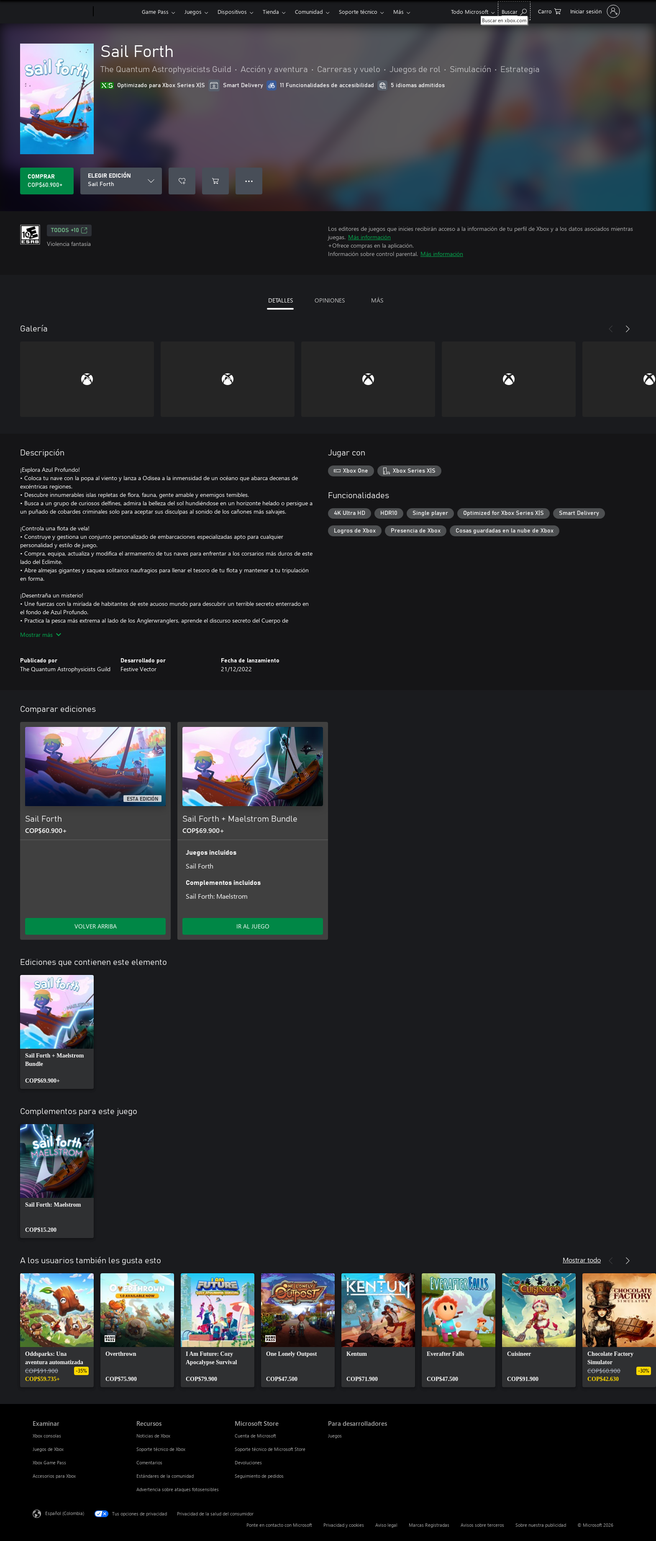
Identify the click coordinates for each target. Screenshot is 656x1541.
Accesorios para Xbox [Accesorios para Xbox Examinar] (54, 1476)
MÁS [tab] (377, 300)
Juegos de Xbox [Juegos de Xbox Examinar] (48, 1449)
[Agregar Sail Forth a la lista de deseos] (182, 181)
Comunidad (309, 11)
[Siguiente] (627, 329)
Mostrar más (40, 635)
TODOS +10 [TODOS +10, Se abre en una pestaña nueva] (69, 230)
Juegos (193, 11)
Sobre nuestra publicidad (540, 1525)
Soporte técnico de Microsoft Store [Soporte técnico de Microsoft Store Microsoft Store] (270, 1449)
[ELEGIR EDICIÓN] (121, 181)
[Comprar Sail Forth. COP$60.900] (47, 181)
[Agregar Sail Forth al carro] (215, 181)
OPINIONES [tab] (330, 300)
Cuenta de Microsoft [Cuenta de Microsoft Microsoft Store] (255, 1435)
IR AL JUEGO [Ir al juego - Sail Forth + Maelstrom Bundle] (252, 926)
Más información (369, 237)
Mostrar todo (582, 1259)
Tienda (271, 11)
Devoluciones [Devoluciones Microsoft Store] (248, 1462)
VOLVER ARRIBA (95, 926)
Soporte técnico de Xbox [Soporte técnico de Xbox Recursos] (160, 1449)
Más (398, 11)
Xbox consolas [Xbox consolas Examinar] (47, 1435)
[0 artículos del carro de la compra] (549, 11)
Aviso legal (386, 1525)
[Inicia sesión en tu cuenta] (594, 11)
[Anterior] (610, 329)
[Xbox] (116, 11)
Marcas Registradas (429, 1525)
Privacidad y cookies (343, 1525)
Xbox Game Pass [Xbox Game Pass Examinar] (49, 1462)
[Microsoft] (61, 11)
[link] (57, 1032)
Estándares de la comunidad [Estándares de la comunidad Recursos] (165, 1476)
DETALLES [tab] (280, 300)
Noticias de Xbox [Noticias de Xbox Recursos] (153, 1435)
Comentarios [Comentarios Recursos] (149, 1462)
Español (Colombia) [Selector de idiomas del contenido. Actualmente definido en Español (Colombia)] (64, 1513)
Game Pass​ (155, 11)
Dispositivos (232, 11)
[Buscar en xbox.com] (514, 10)
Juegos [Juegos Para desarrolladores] (335, 1435)
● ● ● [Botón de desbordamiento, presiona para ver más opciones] (249, 180)
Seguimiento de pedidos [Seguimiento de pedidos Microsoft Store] (259, 1476)
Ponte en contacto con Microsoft (279, 1525)
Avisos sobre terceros (482, 1525)
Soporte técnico (358, 11)
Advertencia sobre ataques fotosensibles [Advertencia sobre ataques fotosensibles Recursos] (177, 1489)
